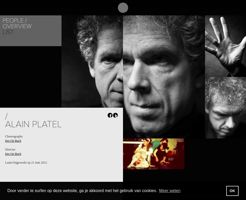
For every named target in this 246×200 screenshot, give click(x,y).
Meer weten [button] (170, 190)
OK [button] (232, 191)
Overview (17, 26)
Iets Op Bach (13, 141)
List (8, 32)
